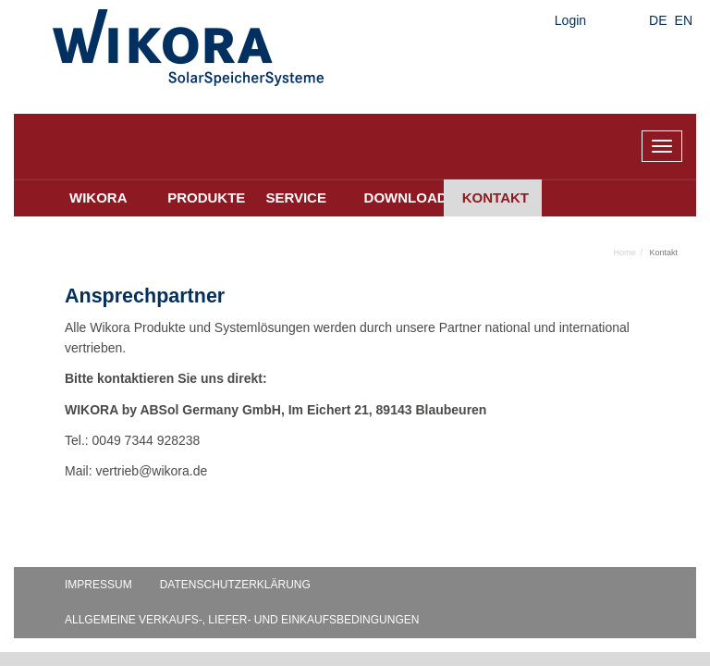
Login (570, 20)
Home (624, 252)
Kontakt (495, 197)
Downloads (404, 197)
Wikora (98, 197)
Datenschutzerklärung (235, 584)
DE (658, 20)
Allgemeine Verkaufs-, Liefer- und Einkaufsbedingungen (242, 619)
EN (683, 20)
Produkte (206, 197)
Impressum (98, 584)
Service (295, 197)
